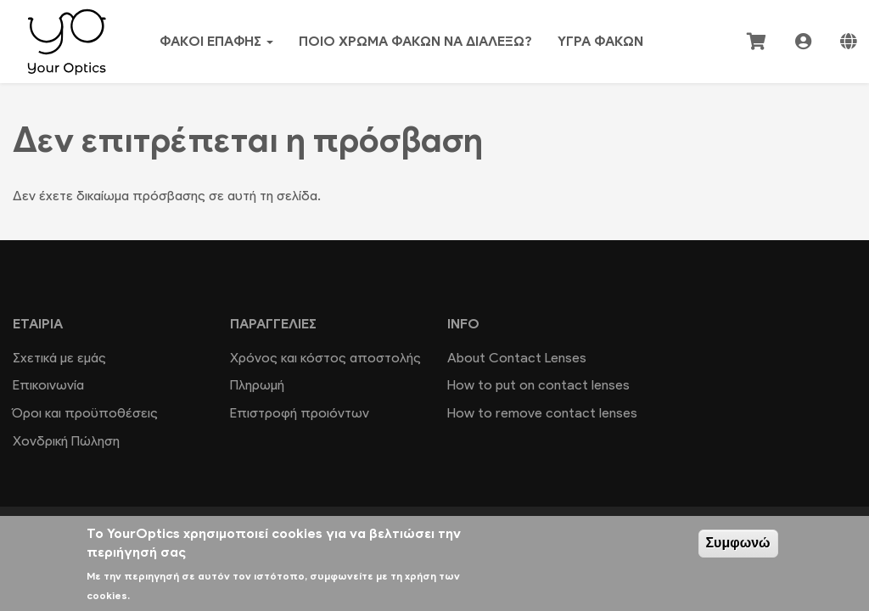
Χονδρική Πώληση (66, 441)
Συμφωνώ (738, 542)
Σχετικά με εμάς (59, 358)
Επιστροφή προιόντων (299, 413)
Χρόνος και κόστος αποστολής (325, 358)
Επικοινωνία (48, 385)
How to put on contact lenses (538, 385)
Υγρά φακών (600, 41)
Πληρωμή (257, 385)
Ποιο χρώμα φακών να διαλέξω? (415, 41)
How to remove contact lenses (542, 413)
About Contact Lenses (516, 358)
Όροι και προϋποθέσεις (85, 413)
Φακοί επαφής (216, 41)
